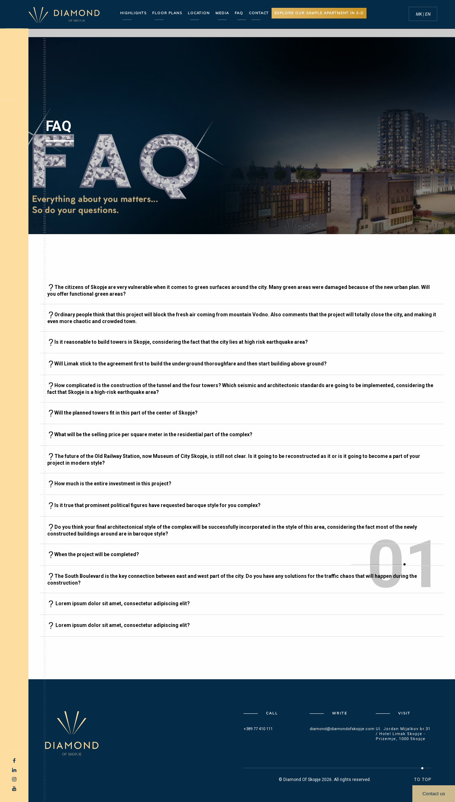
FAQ (239, 13)
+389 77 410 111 (258, 729)
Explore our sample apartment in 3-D (319, 13)
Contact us (433, 793)
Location (199, 13)
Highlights (133, 13)
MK (419, 14)
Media (222, 13)
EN (427, 14)
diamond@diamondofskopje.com (342, 729)
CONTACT (259, 13)
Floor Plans (167, 13)
